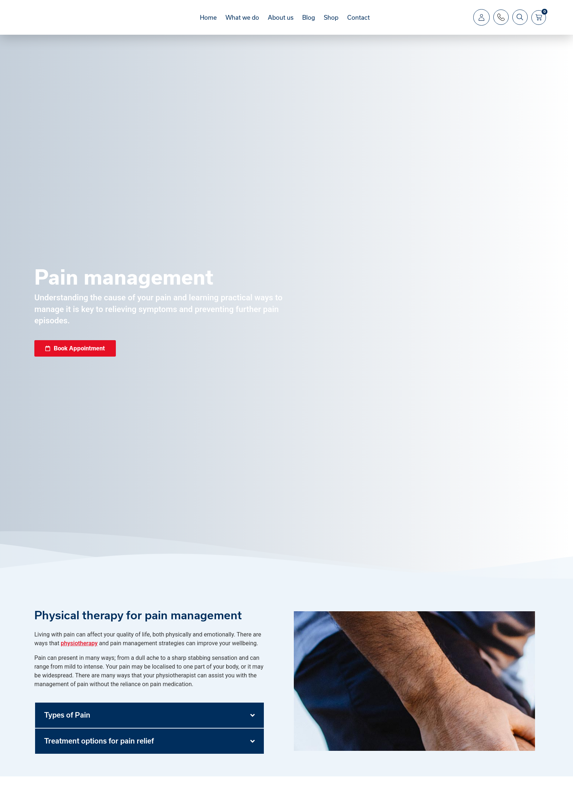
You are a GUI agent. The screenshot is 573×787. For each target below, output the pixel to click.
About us (280, 22)
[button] (149, 725)
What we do (242, 22)
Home (208, 22)
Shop (331, 22)
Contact (358, 22)
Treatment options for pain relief (99, 752)
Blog (308, 22)
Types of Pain (67, 726)
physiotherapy (79, 653)
